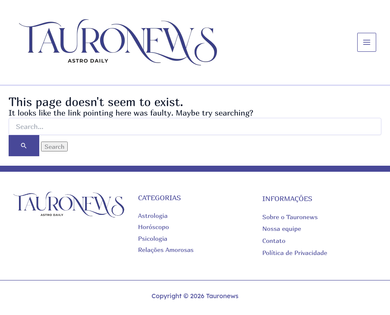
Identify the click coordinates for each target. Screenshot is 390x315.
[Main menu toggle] (366, 42)
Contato (274, 240)
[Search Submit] (24, 145)
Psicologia (152, 238)
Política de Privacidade (294, 252)
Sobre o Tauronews (290, 216)
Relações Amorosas (166, 249)
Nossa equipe (281, 228)
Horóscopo (153, 226)
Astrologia (153, 215)
